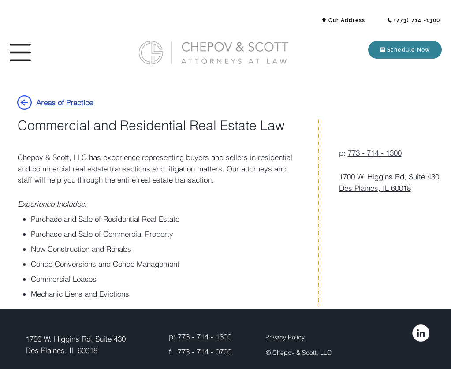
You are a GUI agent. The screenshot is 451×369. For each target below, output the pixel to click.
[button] (20, 52)
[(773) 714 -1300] (413, 20)
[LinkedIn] (420, 333)
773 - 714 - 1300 (375, 152)
